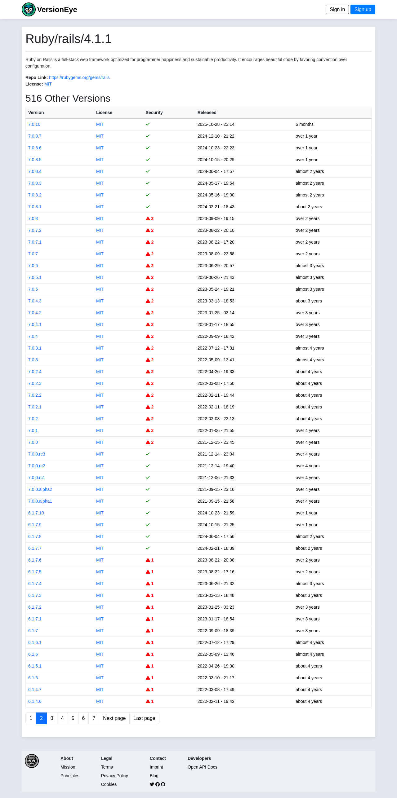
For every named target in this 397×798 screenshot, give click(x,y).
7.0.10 (34, 124)
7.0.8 (33, 218)
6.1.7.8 (35, 536)
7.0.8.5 (35, 159)
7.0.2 (33, 418)
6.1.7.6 (35, 560)
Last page (144, 718)
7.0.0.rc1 (36, 477)
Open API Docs (202, 767)
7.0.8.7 (35, 136)
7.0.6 (33, 265)
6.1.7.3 (35, 595)
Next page (114, 718)
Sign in (337, 9)
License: (34, 84)
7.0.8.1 (35, 206)
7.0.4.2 (35, 312)
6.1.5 (33, 677)
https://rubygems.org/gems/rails (79, 77)
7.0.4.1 (35, 324)
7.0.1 (33, 430)
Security (154, 112)
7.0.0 (33, 442)
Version (36, 112)
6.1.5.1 (35, 666)
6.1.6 (33, 654)
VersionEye (57, 9)
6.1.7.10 (36, 512)
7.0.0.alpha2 (40, 489)
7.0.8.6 (35, 147)
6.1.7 (33, 630)
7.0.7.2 (35, 230)
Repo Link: (36, 77)
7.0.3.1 (35, 348)
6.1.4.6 (35, 701)
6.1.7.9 (35, 524)
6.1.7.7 (35, 548)
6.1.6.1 (35, 642)
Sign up (363, 9)
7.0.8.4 (35, 171)
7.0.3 (33, 359)
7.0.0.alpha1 (40, 501)
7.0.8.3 (35, 183)
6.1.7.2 (35, 607)
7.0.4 (33, 336)
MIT (48, 84)
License (104, 112)
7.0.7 (33, 253)
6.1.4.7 (35, 689)
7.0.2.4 (35, 371)
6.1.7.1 (35, 618)
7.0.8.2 (35, 194)
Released (207, 112)
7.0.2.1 (35, 406)
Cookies (109, 784)
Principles (69, 775)
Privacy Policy (114, 775)
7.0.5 (33, 289)
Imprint (156, 767)
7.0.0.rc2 (36, 465)
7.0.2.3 (35, 383)
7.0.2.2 (35, 395)
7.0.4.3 (35, 300)
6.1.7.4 (35, 583)
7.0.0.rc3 (36, 454)
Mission (67, 767)
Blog (154, 775)
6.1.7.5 (35, 571)
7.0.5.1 (35, 277)
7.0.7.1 (35, 242)
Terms (107, 767)
